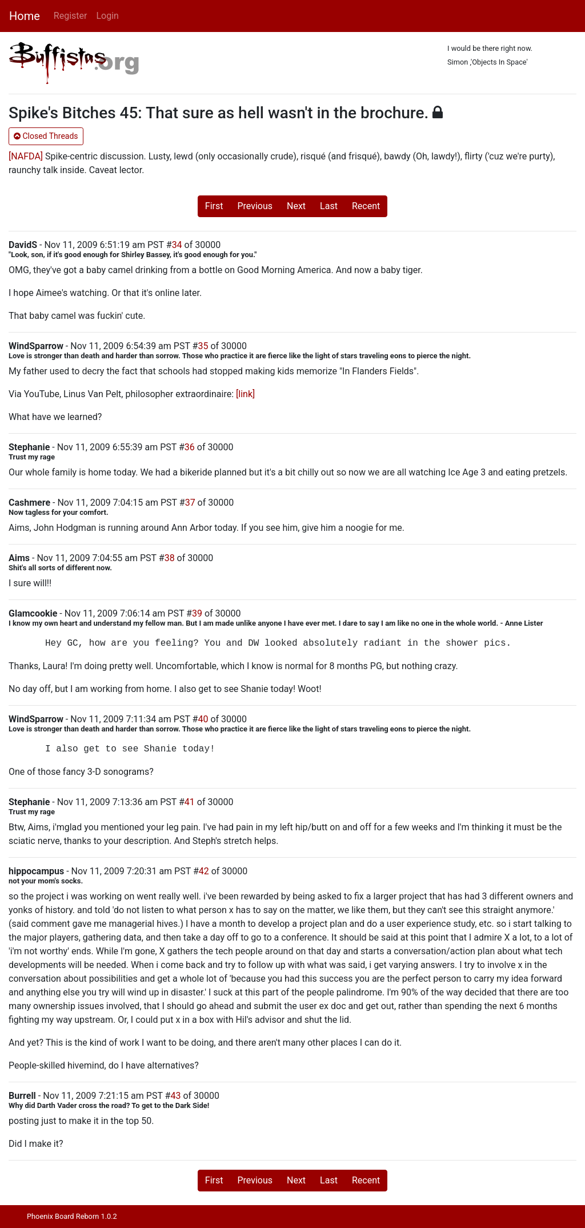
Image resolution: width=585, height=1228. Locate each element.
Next (296, 206)
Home (24, 16)
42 (204, 871)
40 (203, 719)
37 (190, 502)
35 (203, 346)
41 (190, 802)
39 (197, 613)
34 (177, 244)
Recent (366, 206)
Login (107, 15)
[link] (245, 394)
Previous (255, 206)
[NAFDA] (26, 156)
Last (329, 206)
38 (170, 558)
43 (175, 1095)
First (214, 206)
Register (70, 15)
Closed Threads (46, 136)
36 (190, 447)
